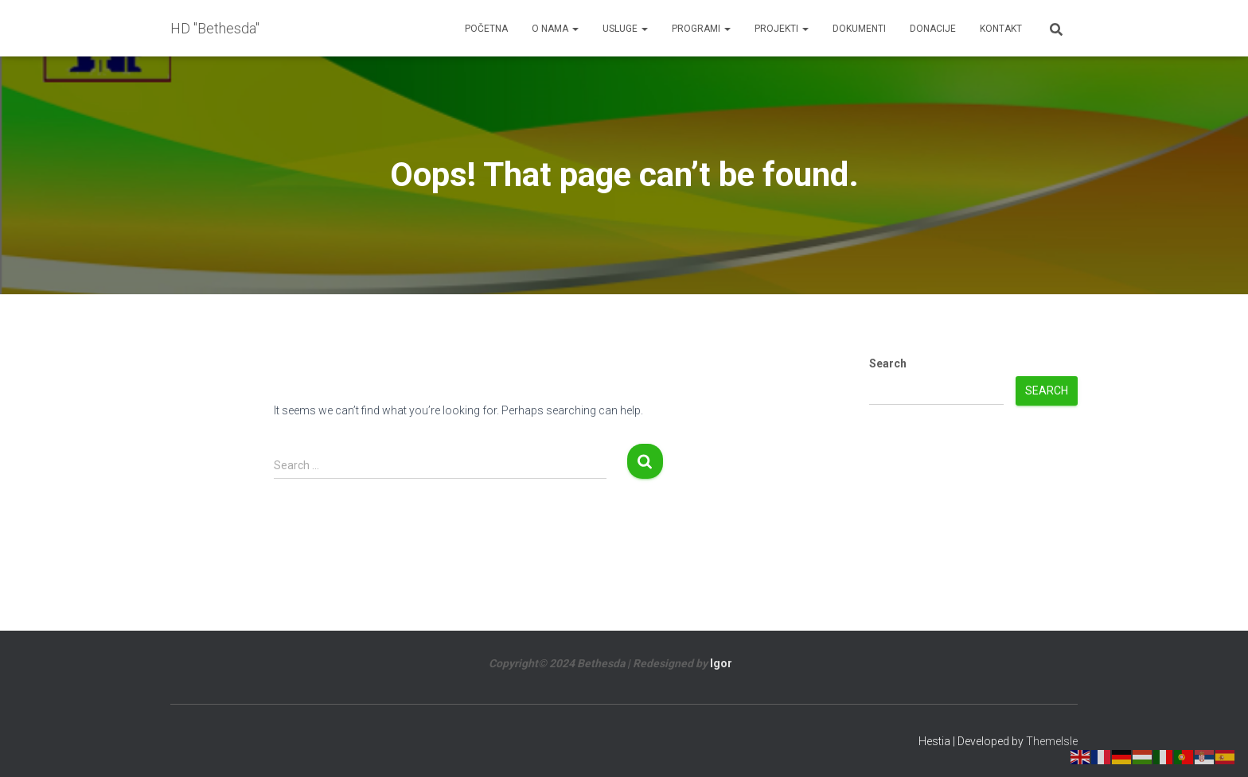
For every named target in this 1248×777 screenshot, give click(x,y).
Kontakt (1001, 28)
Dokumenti (859, 28)
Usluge (625, 28)
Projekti (782, 28)
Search (888, 363)
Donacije (933, 28)
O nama (555, 28)
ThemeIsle (1052, 741)
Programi (701, 28)
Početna (486, 28)
